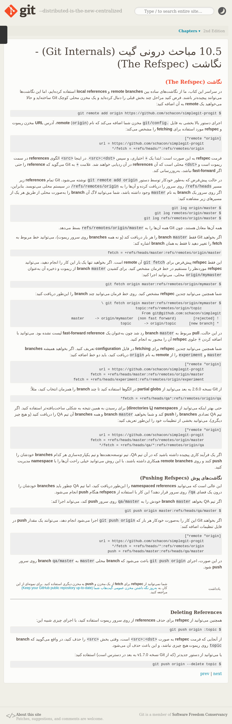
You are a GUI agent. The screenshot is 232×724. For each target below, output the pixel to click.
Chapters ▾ (189, 31)
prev (204, 673)
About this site (28, 715)
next (217, 673)
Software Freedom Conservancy (199, 715)
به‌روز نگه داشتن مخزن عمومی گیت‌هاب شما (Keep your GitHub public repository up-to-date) (89, 588)
